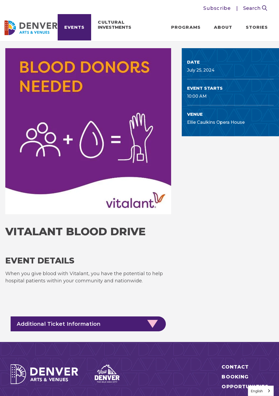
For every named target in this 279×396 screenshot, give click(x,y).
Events (75, 28)
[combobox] (261, 391)
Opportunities (245, 316)
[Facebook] (243, 335)
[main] (139, 156)
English (257, 391)
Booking (235, 307)
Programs (185, 28)
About (222, 28)
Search (255, 8)
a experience (139, 381)
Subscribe (217, 8)
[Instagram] (228, 335)
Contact (235, 297)
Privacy (123, 367)
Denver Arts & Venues (31, 27)
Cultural (115, 25)
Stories (256, 28)
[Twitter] (257, 335)
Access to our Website (177, 367)
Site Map (85, 367)
